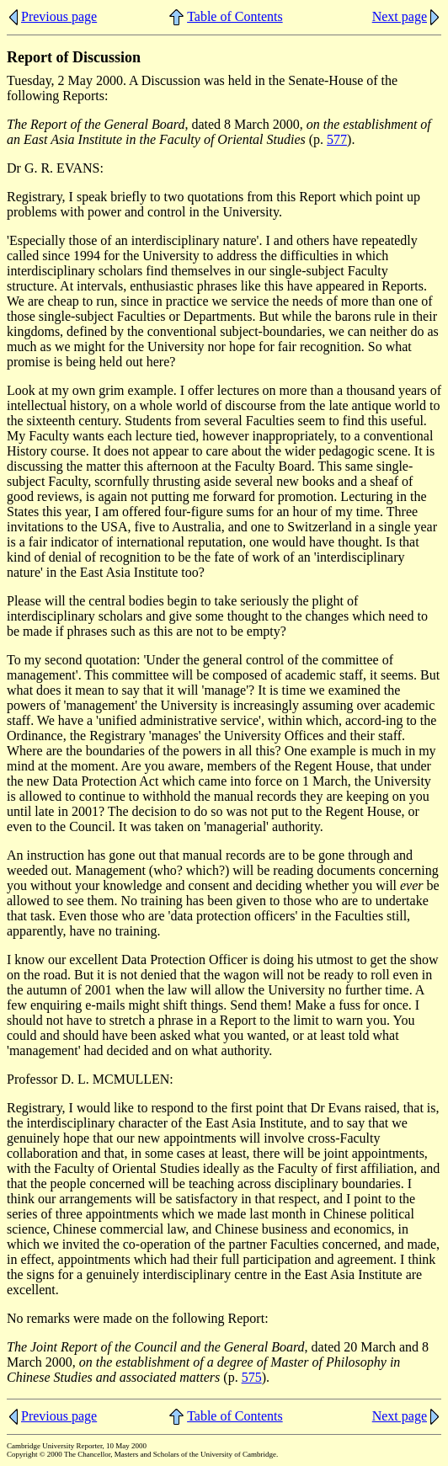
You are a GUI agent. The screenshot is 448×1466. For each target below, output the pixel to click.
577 (337, 139)
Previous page (59, 16)
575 (252, 1377)
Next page (399, 16)
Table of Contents (235, 16)
